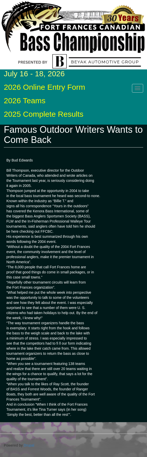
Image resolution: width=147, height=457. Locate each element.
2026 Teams (24, 100)
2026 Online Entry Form (44, 87)
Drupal (29, 445)
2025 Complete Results (43, 114)
